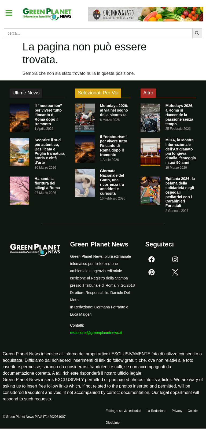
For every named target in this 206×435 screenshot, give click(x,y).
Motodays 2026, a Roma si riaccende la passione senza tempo (179, 115)
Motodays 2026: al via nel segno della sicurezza (114, 110)
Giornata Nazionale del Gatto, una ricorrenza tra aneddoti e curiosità (112, 182)
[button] (9, 12)
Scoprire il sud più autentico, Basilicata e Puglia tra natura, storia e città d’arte (50, 151)
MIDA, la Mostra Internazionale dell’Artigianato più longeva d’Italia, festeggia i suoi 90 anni (180, 151)
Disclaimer (113, 423)
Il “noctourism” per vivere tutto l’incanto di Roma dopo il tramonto (48, 115)
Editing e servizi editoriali (123, 411)
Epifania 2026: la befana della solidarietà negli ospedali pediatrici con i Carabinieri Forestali (180, 192)
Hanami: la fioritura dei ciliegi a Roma (47, 183)
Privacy (177, 411)
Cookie (192, 411)
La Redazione (156, 411)
